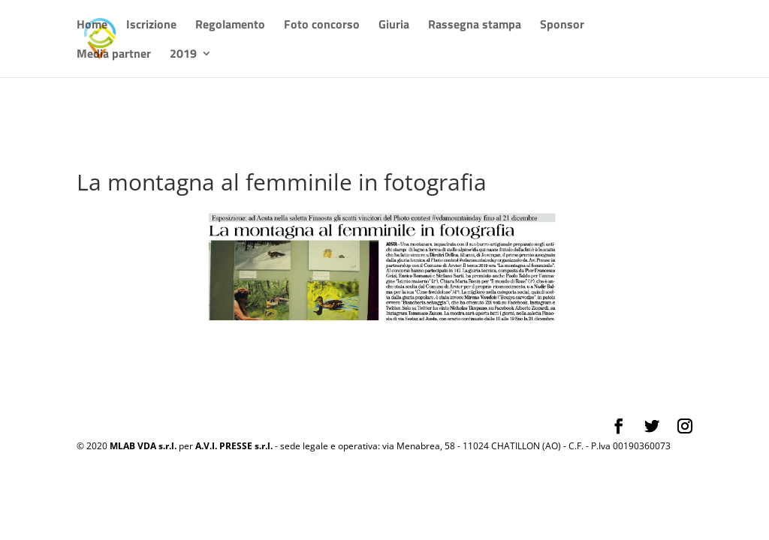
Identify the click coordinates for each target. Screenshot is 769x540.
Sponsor (562, 26)
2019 (183, 55)
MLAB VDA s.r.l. (143, 446)
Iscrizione (151, 26)
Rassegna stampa (474, 26)
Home (92, 26)
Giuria (393, 26)
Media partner (114, 55)
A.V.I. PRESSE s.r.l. (234, 446)
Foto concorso (322, 26)
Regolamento (230, 26)
